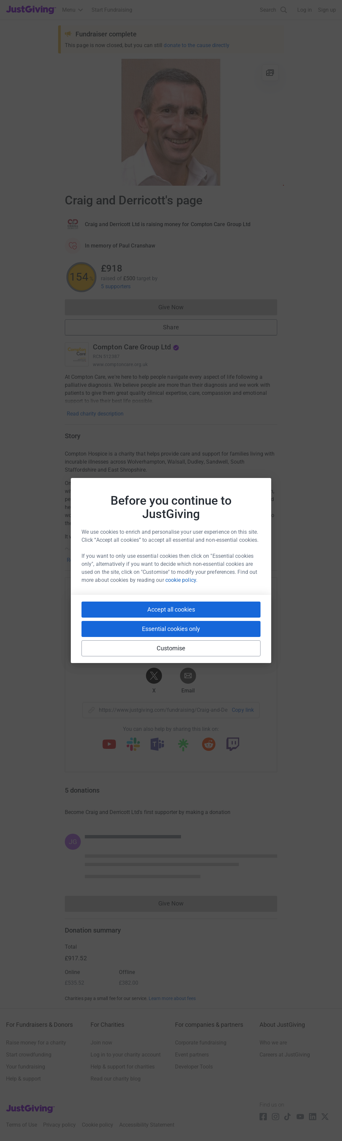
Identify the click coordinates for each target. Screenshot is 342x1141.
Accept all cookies (171, 609)
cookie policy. (181, 580)
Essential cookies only (171, 628)
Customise (171, 648)
